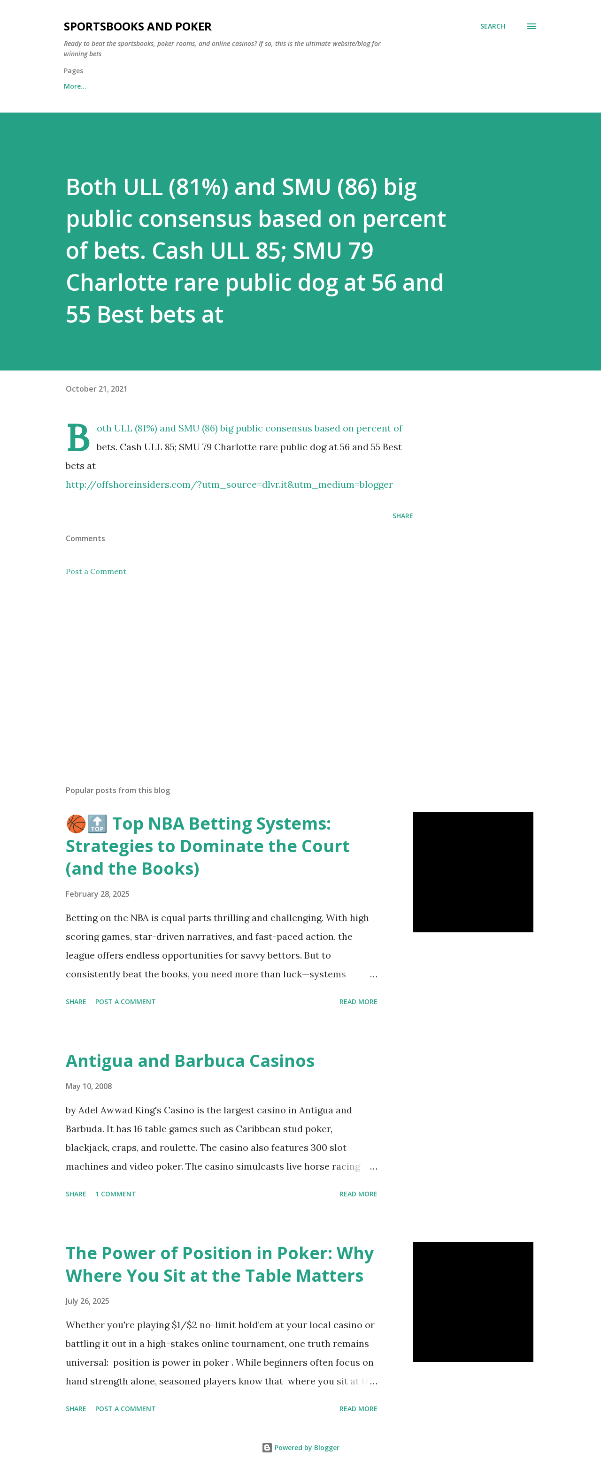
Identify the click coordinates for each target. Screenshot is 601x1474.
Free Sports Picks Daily (147, 86)
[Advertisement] (224, 668)
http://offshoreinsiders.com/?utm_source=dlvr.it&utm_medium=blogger (229, 484)
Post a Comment (96, 571)
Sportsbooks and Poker (138, 26)
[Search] (492, 26)
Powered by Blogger (300, 1447)
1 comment (115, 1193)
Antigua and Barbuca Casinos (190, 1060)
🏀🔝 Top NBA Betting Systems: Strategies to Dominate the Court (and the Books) (208, 846)
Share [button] (403, 515)
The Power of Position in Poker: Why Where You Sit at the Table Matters (220, 1264)
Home (73, 86)
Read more (358, 1001)
